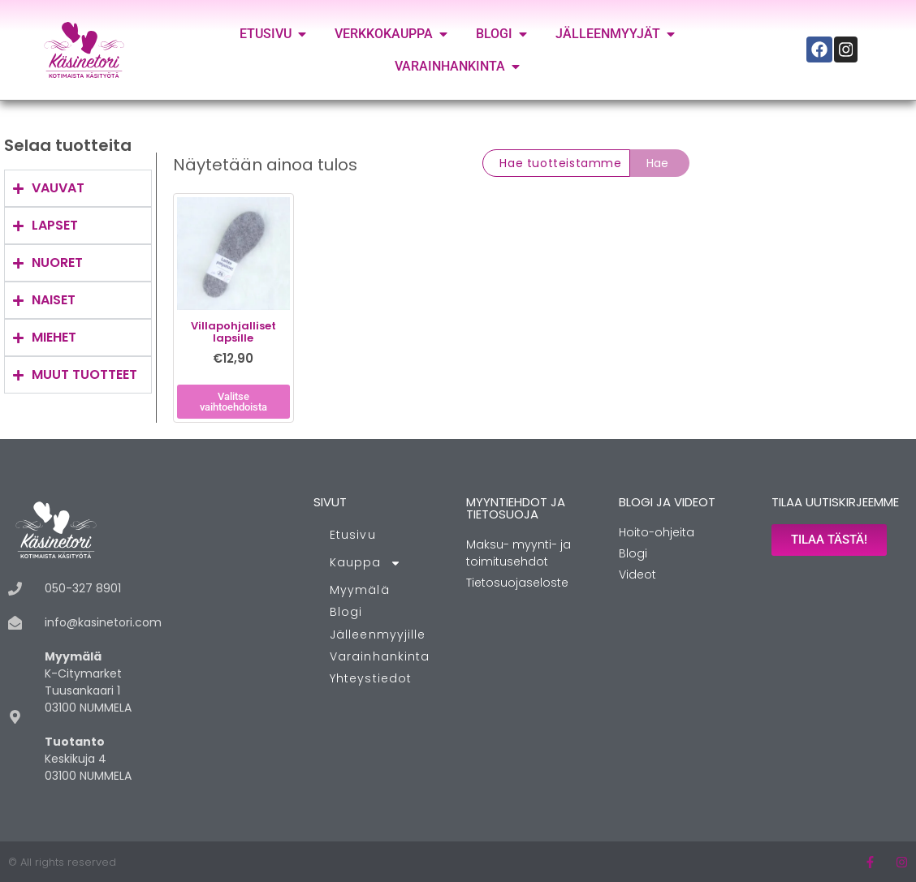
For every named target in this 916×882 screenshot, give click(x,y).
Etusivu (353, 535)
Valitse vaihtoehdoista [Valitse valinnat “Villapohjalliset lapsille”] (233, 401)
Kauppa (365, 563)
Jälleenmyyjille (378, 634)
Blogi (346, 612)
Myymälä (360, 590)
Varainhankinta (380, 656)
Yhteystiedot (371, 678)
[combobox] (555, 163)
